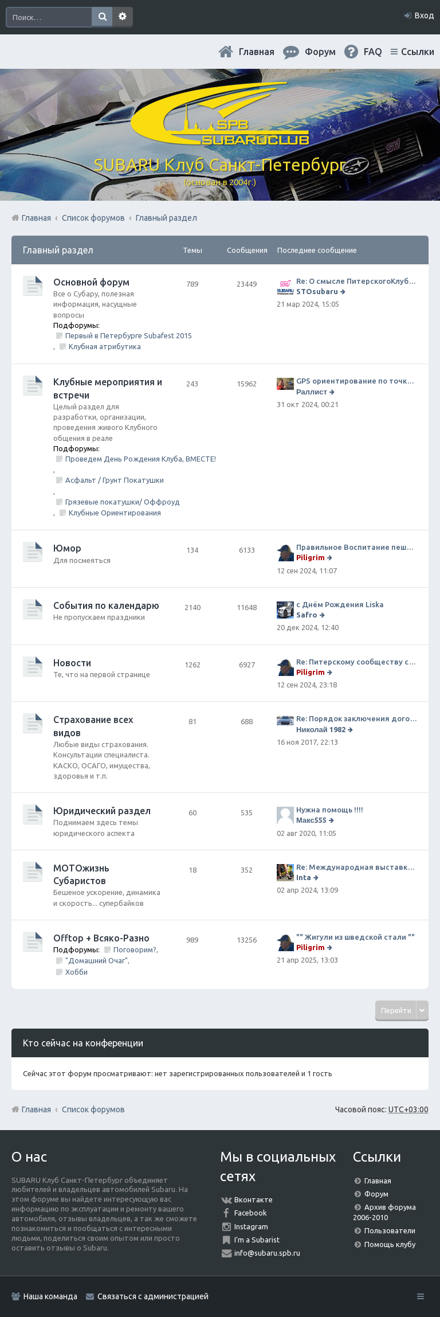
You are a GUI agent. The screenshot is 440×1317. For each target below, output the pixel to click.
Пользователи (389, 1230)
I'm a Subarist (257, 1240)
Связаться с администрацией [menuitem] (153, 1296)
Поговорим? (134, 949)
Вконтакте (253, 1199)
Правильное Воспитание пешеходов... (356, 547)
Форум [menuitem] (320, 51)
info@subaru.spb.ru (267, 1253)
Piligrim (310, 557)
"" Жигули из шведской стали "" (355, 937)
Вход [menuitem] (424, 15)
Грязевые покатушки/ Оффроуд (122, 502)
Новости (72, 663)
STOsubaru (317, 291)
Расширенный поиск (122, 17)
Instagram (251, 1226)
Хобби (76, 972)
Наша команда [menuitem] (50, 1296)
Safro (306, 615)
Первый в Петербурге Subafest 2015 (128, 335)
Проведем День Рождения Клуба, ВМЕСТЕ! (140, 459)
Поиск (102, 17)
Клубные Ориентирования (115, 513)
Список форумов (93, 1109)
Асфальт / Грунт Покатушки (114, 480)
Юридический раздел (102, 811)
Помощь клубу (389, 1244)
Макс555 (311, 820)
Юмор (67, 548)
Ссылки (417, 51)
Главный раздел (58, 250)
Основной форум (91, 282)
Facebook (250, 1213)
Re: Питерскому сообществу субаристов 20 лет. (356, 662)
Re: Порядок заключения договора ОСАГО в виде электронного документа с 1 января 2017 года (356, 718)
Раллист (311, 392)
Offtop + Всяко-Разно (101, 938)
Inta (303, 877)
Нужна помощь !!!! (329, 810)
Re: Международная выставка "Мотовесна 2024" (356, 867)
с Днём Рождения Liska (340, 604)
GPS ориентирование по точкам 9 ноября (356, 381)
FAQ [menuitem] (373, 51)
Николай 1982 (320, 729)
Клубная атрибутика (105, 346)
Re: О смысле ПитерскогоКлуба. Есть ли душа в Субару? (356, 281)
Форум (376, 1194)
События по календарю (106, 605)
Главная (256, 51)
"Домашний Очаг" (96, 960)
